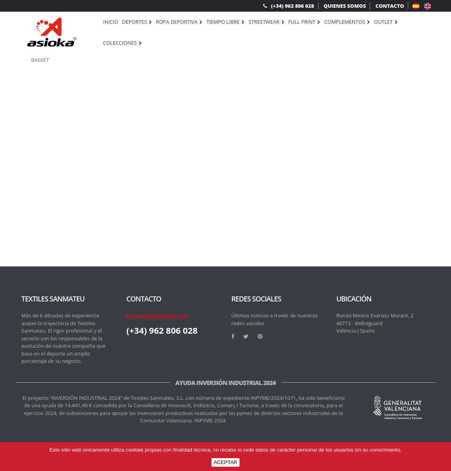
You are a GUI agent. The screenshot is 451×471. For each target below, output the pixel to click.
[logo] (52, 32)
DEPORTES (137, 22)
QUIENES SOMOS (344, 5)
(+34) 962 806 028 (288, 5)
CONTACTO (390, 5)
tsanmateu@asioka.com (157, 316)
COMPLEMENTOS (347, 22)
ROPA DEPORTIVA (179, 22)
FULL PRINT (304, 22)
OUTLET (386, 22)
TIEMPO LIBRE (225, 22)
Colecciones (122, 43)
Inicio (110, 22)
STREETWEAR (266, 22)
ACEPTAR (225, 462)
